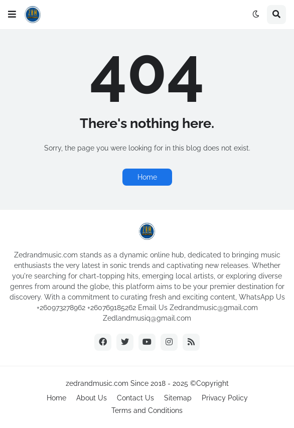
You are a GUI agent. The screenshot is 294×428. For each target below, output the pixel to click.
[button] (12, 14)
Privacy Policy (225, 398)
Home (147, 177)
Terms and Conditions (147, 410)
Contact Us (135, 398)
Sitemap (178, 398)
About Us (91, 398)
